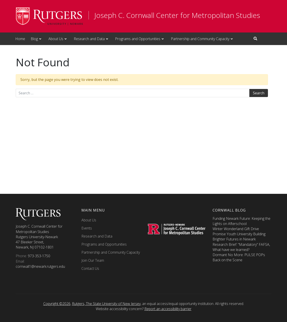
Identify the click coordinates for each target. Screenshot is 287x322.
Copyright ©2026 (56, 303)
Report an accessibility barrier (167, 308)
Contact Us (90, 268)
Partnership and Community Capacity (200, 38)
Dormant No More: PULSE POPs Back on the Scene (239, 257)
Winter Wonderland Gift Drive (236, 228)
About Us (55, 38)
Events (86, 228)
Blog (34, 38)
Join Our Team (92, 260)
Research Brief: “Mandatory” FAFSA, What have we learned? (241, 247)
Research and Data (89, 38)
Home (20, 38)
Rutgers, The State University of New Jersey (106, 303)
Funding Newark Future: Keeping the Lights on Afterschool (241, 221)
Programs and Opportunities (137, 38)
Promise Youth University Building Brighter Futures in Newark (239, 236)
